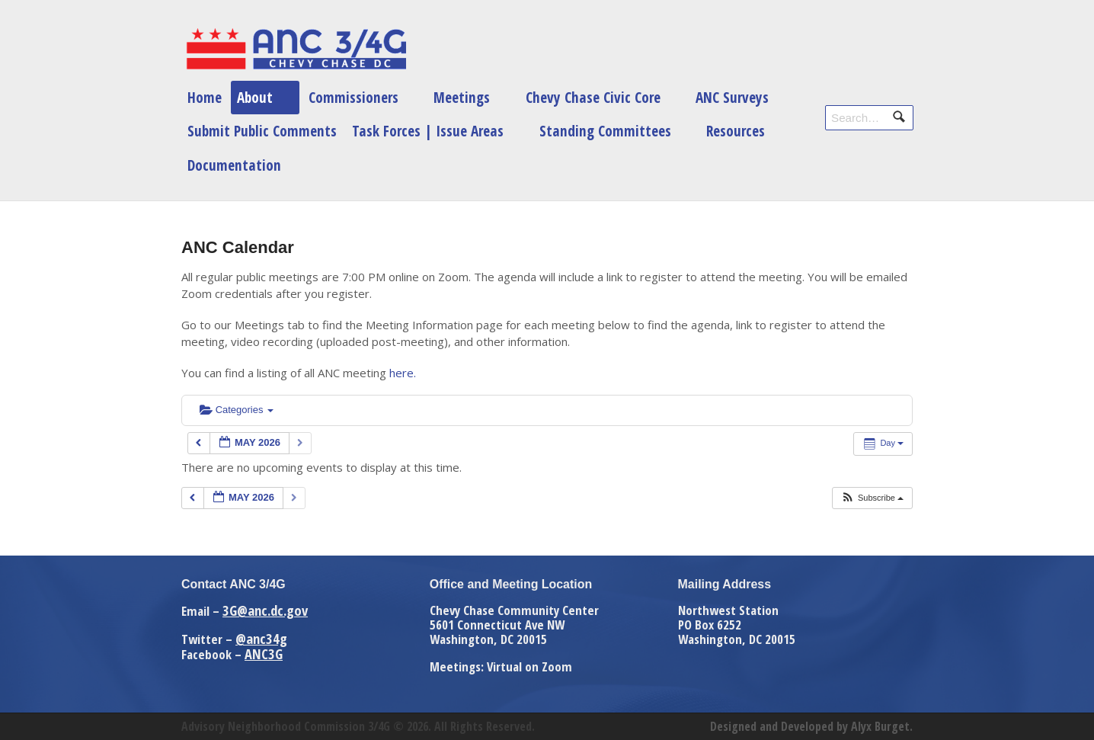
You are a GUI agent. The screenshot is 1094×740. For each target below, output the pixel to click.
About (255, 97)
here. (402, 372)
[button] (872, 498)
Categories (237, 409)
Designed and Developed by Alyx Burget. (811, 726)
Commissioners (353, 97)
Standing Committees (605, 130)
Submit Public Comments (262, 130)
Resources (735, 130)
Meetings (461, 97)
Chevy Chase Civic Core (593, 97)
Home (204, 97)
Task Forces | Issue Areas (428, 130)
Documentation (234, 165)
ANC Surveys (732, 97)
